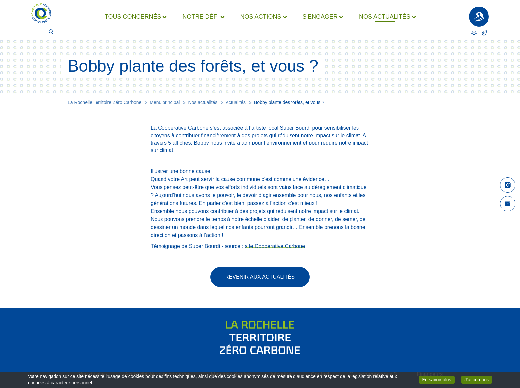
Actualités (236, 102)
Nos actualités (202, 102)
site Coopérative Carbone (275, 246)
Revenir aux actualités (260, 277)
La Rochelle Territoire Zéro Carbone (104, 102)
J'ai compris (478, 379)
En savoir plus (438, 379)
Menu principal (165, 102)
